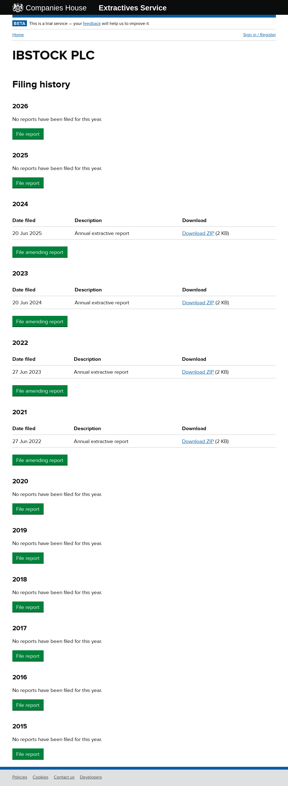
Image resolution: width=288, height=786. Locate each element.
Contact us (64, 777)
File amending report (39, 252)
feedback (92, 23)
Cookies (40, 777)
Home (18, 35)
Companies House (56, 8)
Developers (91, 777)
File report (28, 134)
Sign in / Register (259, 35)
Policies (19, 777)
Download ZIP (198, 233)
